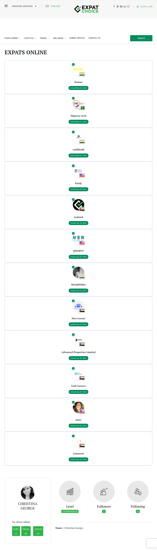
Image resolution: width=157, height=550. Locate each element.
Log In (143, 7)
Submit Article (77, 23)
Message (26, 516)
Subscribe (55, 6)
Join (150, 7)
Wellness (58, 24)
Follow (16, 516)
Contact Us (94, 23)
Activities (38, 516)
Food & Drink (11, 24)
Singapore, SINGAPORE (24, 6)
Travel (43, 24)
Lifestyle (29, 24)
